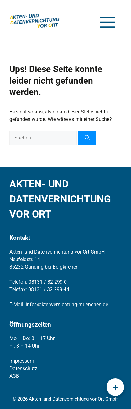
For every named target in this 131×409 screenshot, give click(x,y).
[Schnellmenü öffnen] (115, 387)
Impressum (21, 361)
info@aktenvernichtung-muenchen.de (67, 304)
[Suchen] (87, 138)
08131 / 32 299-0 (48, 282)
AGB (14, 376)
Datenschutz (23, 368)
